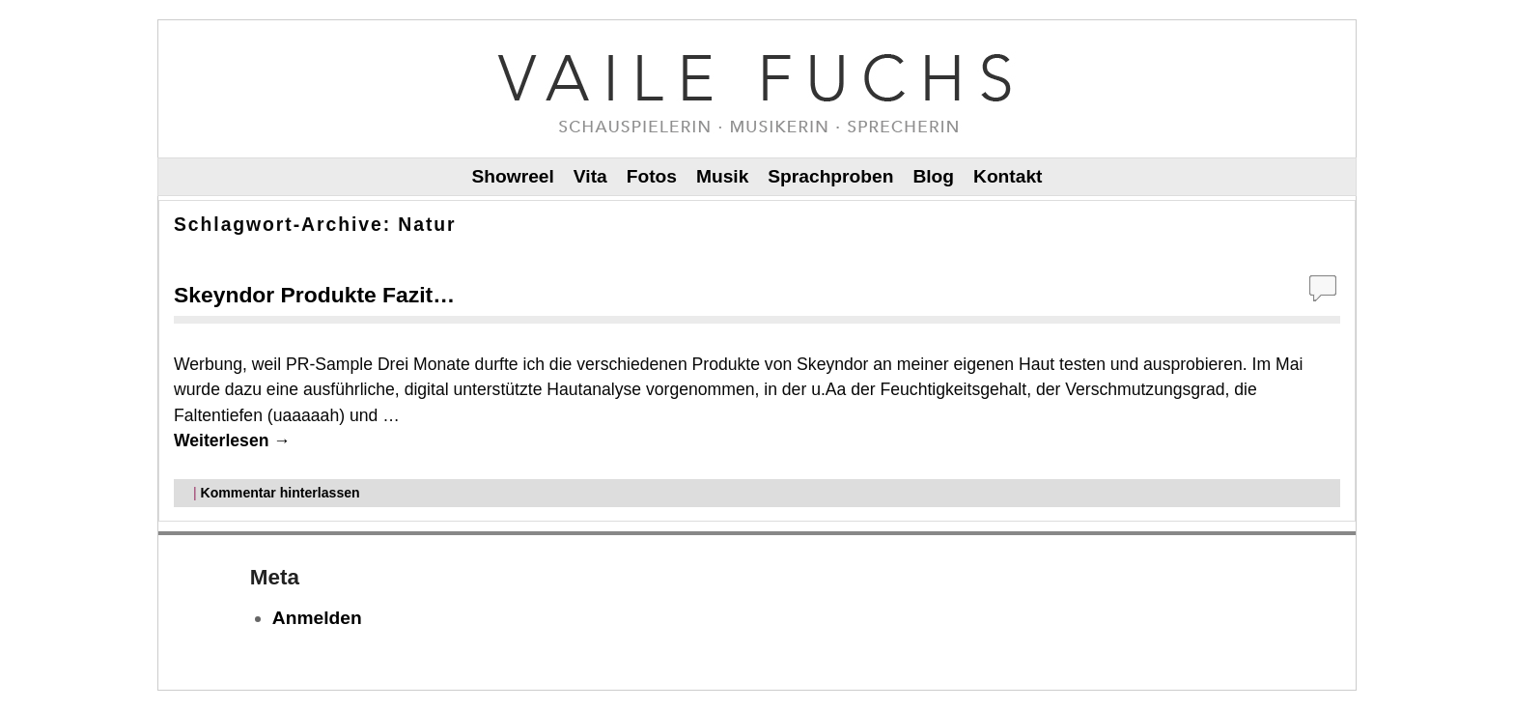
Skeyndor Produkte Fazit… (314, 294)
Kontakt (1007, 176)
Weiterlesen (232, 440)
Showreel (513, 176)
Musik (722, 176)
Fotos (652, 176)
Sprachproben (830, 176)
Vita (590, 176)
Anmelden (317, 618)
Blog (933, 176)
